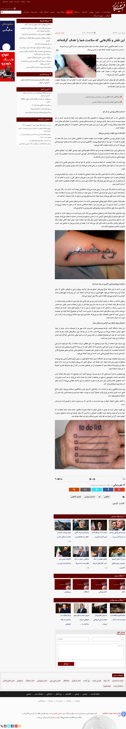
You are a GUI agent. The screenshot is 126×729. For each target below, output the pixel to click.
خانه (63, 33)
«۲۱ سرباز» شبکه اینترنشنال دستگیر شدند (37, 112)
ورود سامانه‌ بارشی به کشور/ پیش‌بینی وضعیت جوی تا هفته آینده (34, 130)
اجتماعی (69, 12)
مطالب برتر (118, 575)
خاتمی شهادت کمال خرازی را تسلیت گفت (37, 24)
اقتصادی (84, 12)
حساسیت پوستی (90, 496)
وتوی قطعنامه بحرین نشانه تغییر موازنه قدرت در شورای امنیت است (35, 136)
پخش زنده (34, 12)
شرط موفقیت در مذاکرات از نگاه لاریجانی (65, 619)
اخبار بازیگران (76, 680)
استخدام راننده (118, 686)
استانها (46, 12)
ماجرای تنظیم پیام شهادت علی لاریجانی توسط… (100, 619)
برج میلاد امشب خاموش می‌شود (40, 108)
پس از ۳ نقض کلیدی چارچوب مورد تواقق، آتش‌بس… (118, 563)
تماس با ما (17, 1)
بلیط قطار (66, 680)
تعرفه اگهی (5, 1)
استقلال (86, 591)
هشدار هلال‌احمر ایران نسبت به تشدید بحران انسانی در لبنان (35, 81)
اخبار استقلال (30, 680)
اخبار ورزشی (103, 591)
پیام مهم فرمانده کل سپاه (42, 44)
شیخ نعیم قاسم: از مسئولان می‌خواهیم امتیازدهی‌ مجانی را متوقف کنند (35, 29)
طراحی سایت (96, 680)
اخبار (123, 591)
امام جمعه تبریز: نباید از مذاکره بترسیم (38, 67)
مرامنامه (23, 1)
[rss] (19, 726)
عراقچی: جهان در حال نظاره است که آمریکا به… (81, 563)
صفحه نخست (106, 12)
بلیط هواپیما (107, 686)
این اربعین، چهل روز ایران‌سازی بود (39, 140)
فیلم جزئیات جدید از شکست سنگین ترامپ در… (64, 537)
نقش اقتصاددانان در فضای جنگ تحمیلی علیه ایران (34, 143)
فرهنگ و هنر (61, 12)
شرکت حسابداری (117, 680)
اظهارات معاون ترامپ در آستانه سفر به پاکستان (36, 34)
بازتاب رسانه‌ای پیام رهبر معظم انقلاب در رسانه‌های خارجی (34, 39)
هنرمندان (26, 12)
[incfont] (94, 479)
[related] (57, 50)
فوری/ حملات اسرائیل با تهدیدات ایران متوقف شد (35, 47)
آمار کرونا (107, 680)
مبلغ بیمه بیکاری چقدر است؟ (41, 105)
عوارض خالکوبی (76, 496)
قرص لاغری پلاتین (8, 680)
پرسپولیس (67, 591)
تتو (108, 61)
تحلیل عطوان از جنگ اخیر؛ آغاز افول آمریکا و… (100, 563)
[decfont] (90, 479)
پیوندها (11, 1)
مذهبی (52, 12)
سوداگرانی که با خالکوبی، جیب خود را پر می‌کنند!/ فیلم (103, 96)
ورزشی (91, 12)
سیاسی (97, 12)
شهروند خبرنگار (98, 15)
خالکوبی (106, 496)
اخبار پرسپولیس (42, 680)
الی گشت (86, 680)
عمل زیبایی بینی (55, 680)
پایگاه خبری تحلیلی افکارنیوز (60, 713)
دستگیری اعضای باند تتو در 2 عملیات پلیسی (106, 102)
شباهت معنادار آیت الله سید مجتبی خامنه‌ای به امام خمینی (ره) (35, 62)
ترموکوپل (20, 680)
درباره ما (28, 1)
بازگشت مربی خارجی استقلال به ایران (38, 57)
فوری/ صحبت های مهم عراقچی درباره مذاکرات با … (81, 619)
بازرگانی (107, 15)
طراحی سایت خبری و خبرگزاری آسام (112, 714)
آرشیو (41, 12)
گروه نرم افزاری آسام (53, 717)
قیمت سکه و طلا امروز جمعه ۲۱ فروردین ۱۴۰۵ (36, 125)
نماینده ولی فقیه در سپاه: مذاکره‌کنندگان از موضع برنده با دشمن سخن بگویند (35, 53)
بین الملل (77, 12)
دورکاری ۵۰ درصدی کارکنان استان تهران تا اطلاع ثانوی (35, 100)
